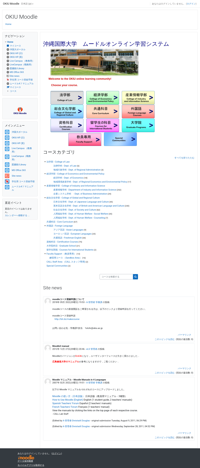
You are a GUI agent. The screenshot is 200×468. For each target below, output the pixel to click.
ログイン (191, 3)
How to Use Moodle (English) (67, 399)
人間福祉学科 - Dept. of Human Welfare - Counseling (77, 217)
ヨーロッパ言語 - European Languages (70, 233)
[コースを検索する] (116, 277)
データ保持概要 (25, 461)
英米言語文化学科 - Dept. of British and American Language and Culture (86, 205)
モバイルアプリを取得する (31, 465)
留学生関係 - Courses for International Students (70, 249)
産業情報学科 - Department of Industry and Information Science (82, 189)
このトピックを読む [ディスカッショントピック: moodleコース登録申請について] (165, 339)
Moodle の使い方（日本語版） (68, 396)
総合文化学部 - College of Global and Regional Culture (73, 197)
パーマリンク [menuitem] (184, 334)
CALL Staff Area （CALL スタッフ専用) (66, 261)
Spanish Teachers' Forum (65, 403)
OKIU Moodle (11, 3)
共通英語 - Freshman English (65, 237)
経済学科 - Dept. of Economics (66, 177)
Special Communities (57, 265)
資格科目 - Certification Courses (62, 241)
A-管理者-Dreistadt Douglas (76, 420)
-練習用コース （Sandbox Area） (65, 257)
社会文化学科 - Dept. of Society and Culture (72, 209)
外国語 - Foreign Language (60, 225)
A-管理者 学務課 (94, 302)
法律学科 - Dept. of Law (62, 165)
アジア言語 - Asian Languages (66, 229)
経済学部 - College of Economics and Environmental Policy (75, 173)
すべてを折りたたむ (184, 157)
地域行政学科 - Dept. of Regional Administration (75, 169)
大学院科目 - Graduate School (61, 245)
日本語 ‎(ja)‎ (26, 3)
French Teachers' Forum (65, 406)
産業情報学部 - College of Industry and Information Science (76, 185)
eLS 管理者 (91, 349)
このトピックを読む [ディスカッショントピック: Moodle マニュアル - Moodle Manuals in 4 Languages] (165, 437)
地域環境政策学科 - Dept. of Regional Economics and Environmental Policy (88, 181)
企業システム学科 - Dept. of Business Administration (78, 193)
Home (8, 24)
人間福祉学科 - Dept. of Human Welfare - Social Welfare (78, 213)
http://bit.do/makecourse (67, 319)
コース (13, 91)
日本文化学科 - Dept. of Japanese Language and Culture (79, 201)
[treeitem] (20, 66)
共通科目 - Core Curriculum (60, 221)
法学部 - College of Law (58, 161)
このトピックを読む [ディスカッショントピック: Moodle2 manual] (165, 372)
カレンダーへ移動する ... (17, 215)
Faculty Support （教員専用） (61, 253)
